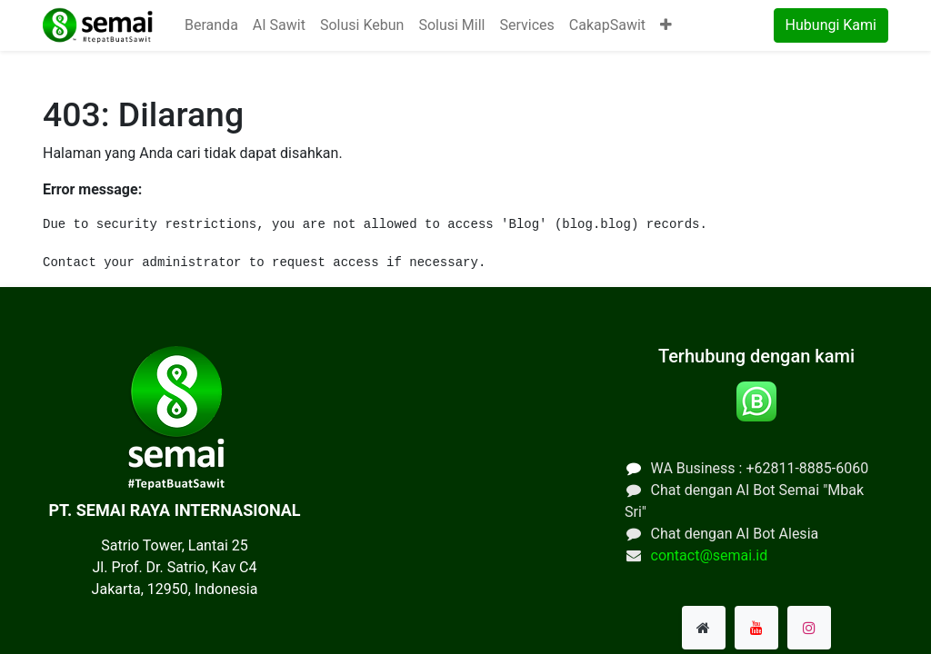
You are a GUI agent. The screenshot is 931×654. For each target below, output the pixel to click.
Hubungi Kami (831, 25)
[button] (666, 25)
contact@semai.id (709, 555)
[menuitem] (211, 25)
